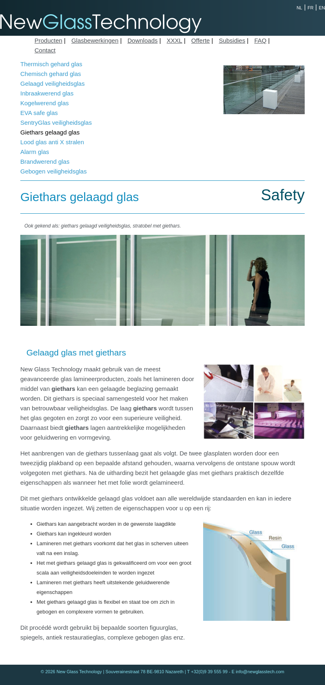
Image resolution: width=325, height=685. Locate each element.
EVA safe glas (39, 112)
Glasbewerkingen (95, 40)
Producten (48, 40)
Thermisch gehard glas (51, 64)
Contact (45, 50)
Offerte (200, 40)
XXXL (174, 40)
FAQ (260, 40)
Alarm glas (34, 151)
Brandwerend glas (44, 161)
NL (299, 7)
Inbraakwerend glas (47, 93)
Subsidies (232, 40)
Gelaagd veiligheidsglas (52, 83)
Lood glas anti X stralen (52, 142)
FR (311, 7)
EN (322, 7)
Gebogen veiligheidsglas (53, 171)
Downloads (143, 40)
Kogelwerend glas (44, 103)
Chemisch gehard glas (50, 73)
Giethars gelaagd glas (50, 132)
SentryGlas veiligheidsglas (56, 122)
